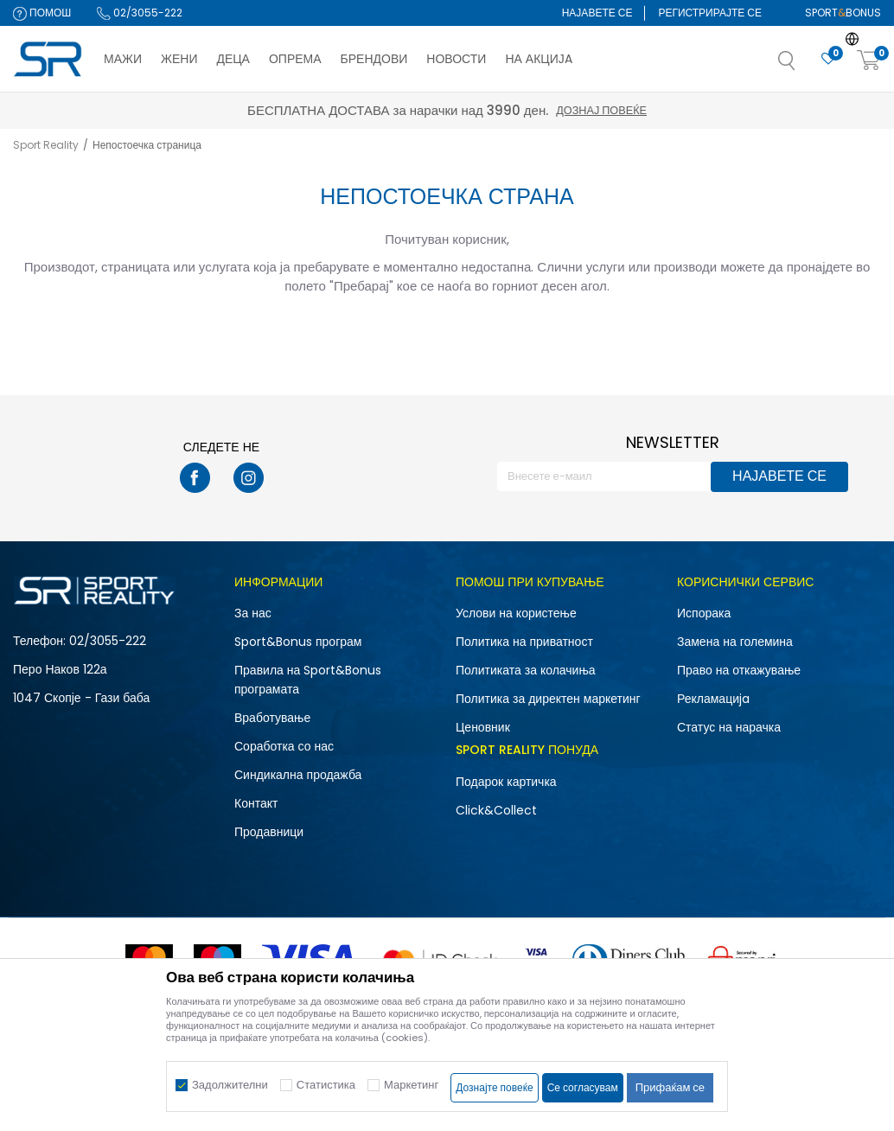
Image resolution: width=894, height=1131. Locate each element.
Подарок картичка (506, 781)
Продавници (268, 831)
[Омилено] (828, 59)
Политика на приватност (524, 641)
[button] (804, 65)
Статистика (326, 1085)
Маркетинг (411, 1085)
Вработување (272, 717)
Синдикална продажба (297, 774)
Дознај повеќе (601, 110)
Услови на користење (516, 613)
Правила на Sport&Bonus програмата (307, 679)
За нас (252, 613)
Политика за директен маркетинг (548, 698)
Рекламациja (713, 698)
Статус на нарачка (729, 727)
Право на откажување (739, 670)
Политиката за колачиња (526, 670)
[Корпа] (869, 61)
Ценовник (483, 727)
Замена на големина (735, 641)
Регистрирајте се (710, 12)
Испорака (704, 613)
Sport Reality (46, 144)
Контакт (256, 803)
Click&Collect (496, 810)
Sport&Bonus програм (297, 641)
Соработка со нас (284, 746)
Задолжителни (230, 1085)
